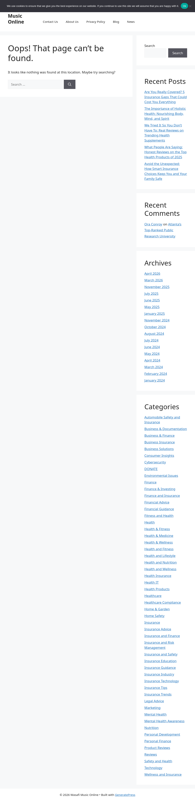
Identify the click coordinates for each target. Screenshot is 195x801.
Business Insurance (159, 442)
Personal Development (162, 734)
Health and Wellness (160, 569)
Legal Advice (154, 701)
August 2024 (154, 333)
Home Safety (154, 615)
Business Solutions (159, 449)
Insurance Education (160, 661)
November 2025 (156, 287)
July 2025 (151, 293)
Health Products (157, 589)
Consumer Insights (159, 455)
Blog (116, 22)
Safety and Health (158, 761)
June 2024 (152, 347)
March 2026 (153, 280)
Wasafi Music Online (16, 15)
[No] (190, 6)
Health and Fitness (159, 549)
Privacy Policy (95, 22)
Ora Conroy (153, 224)
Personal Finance (157, 741)
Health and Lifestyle (160, 555)
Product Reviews (157, 747)
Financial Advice (156, 502)
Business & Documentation (165, 429)
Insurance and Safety (160, 654)
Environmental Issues (161, 475)
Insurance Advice (157, 629)
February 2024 (155, 373)
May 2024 (152, 353)
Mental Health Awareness (164, 721)
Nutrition (151, 727)
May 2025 (152, 307)
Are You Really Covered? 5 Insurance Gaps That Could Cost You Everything (165, 97)
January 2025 (154, 313)
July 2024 (151, 340)
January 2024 (154, 380)
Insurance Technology (161, 681)
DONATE (151, 469)
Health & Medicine (158, 535)
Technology (153, 767)
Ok (184, 6)
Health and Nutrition (160, 562)
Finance (150, 482)
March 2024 (153, 367)
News (131, 22)
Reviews (150, 754)
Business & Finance (159, 435)
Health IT (151, 582)
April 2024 (152, 360)
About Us (72, 22)
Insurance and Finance (162, 635)
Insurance (152, 622)
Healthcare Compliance (162, 602)
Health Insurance (157, 575)
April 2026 (152, 273)
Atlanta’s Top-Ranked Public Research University (162, 230)
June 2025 (152, 300)
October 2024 (155, 327)
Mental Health (155, 714)
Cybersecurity (155, 462)
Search (149, 45)
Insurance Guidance (160, 667)
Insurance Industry (159, 674)
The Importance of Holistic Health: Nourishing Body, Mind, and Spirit (165, 113)
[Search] (69, 84)
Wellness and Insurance (163, 774)
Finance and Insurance (162, 495)
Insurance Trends (158, 694)
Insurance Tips (155, 687)
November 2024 (156, 320)
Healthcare (153, 595)
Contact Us (50, 22)
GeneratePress (125, 795)
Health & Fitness (157, 529)
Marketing (152, 707)
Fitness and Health (159, 515)
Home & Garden (157, 609)
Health (149, 522)
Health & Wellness (158, 542)
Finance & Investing (159, 489)
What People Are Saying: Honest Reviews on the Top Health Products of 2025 (165, 152)
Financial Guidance (159, 509)
